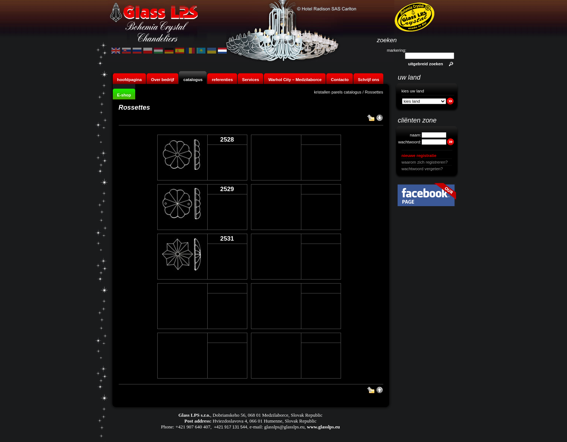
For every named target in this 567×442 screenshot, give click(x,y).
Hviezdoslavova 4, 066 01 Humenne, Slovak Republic (264, 421)
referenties (222, 79)
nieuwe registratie (419, 155)
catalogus (192, 79)
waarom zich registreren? (425, 162)
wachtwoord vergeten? (422, 169)
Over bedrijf (163, 79)
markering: (396, 50)
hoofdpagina (129, 79)
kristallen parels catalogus (338, 92)
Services (250, 79)
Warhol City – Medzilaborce (295, 79)
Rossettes (374, 92)
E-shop (124, 95)
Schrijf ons (368, 79)
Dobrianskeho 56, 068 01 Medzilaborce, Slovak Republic (268, 415)
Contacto (339, 79)
